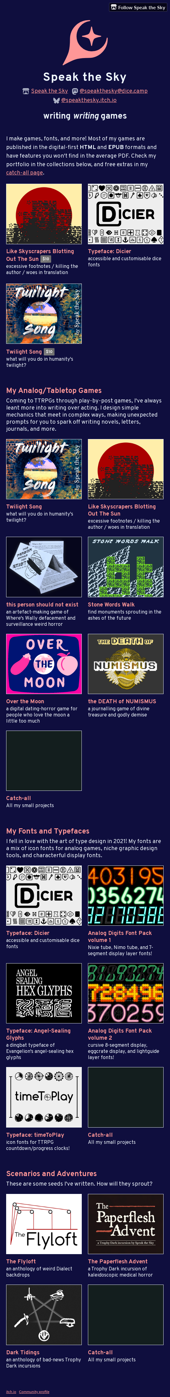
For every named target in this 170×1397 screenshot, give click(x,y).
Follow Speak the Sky (138, 7)
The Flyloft (21, 1262)
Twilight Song (24, 352)
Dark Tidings (23, 1352)
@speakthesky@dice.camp (114, 91)
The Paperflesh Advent (118, 1262)
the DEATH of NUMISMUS (122, 701)
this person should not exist (42, 605)
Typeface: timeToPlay (35, 1135)
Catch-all (18, 798)
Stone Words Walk (111, 605)
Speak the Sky (49, 91)
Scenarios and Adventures (51, 1174)
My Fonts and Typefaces (47, 831)
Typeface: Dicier (109, 251)
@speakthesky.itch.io (89, 100)
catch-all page (24, 173)
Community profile (34, 1391)
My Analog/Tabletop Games (54, 391)
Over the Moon (25, 701)
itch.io (11, 1391)
